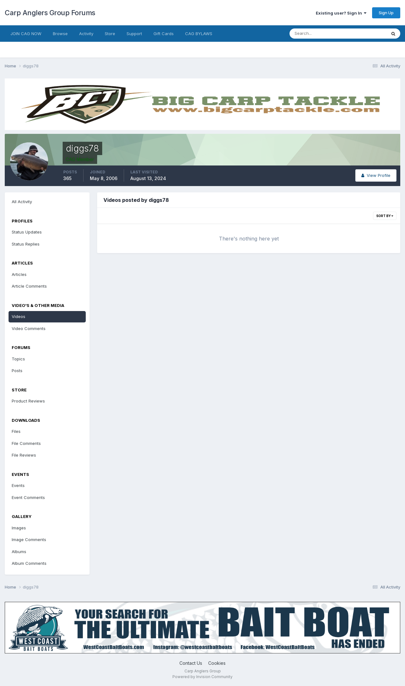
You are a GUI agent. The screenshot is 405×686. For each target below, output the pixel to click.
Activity (86, 33)
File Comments (26, 443)
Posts (17, 370)
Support (134, 33)
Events (18, 485)
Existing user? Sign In (341, 13)
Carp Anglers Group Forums (50, 13)
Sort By (384, 216)
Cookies (217, 663)
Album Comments (29, 563)
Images (19, 527)
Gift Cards (163, 33)
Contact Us (190, 663)
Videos (18, 316)
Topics (18, 358)
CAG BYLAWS (198, 33)
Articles (19, 274)
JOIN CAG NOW (25, 33)
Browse (60, 33)
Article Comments (29, 286)
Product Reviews (28, 400)
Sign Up (386, 12)
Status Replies (26, 243)
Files (16, 431)
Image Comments (29, 539)
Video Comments (29, 328)
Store (110, 33)
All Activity (22, 201)
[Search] (317, 33)
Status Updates (27, 231)
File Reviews (24, 455)
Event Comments (28, 497)
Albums (19, 551)
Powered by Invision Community (202, 676)
